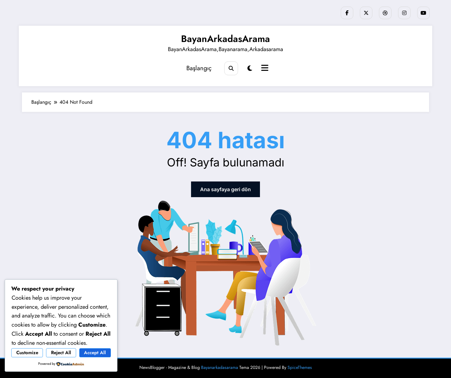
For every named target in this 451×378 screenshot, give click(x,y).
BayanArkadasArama (225, 38)
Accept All (95, 352)
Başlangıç (199, 68)
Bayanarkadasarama (219, 367)
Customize (27, 352)
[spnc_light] (249, 68)
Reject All (61, 352)
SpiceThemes (300, 367)
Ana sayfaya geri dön (225, 189)
